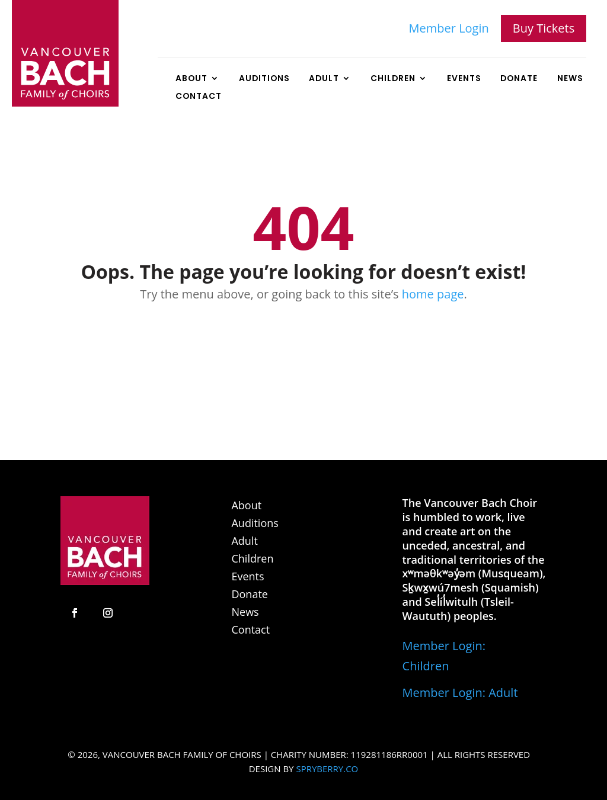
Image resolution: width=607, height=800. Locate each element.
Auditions (264, 79)
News (570, 79)
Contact (198, 97)
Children (393, 79)
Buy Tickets (543, 28)
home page (433, 294)
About (191, 79)
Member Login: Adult (460, 693)
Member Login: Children (443, 656)
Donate (519, 79)
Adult (324, 79)
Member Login (449, 28)
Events (464, 79)
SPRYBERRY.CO (327, 769)
